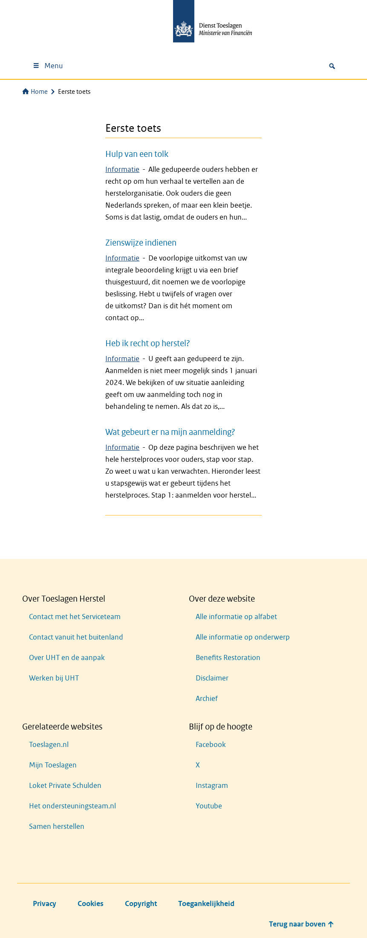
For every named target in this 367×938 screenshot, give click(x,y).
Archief (207, 698)
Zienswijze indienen (140, 242)
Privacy (44, 903)
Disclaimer (212, 678)
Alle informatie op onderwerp (243, 637)
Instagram (212, 785)
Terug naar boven (301, 924)
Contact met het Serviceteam (75, 616)
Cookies (91, 903)
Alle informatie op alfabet (236, 616)
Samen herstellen (56, 826)
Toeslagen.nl (49, 744)
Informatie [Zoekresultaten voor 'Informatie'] (122, 169)
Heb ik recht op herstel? (147, 343)
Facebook (211, 744)
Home (35, 92)
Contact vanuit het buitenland (76, 637)
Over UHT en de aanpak (67, 657)
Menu (47, 65)
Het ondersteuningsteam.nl (72, 806)
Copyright (141, 903)
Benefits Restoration (228, 657)
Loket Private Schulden (65, 785)
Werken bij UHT (54, 678)
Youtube (209, 806)
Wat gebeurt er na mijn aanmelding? (170, 432)
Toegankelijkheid (206, 903)
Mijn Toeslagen (53, 765)
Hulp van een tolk (136, 154)
